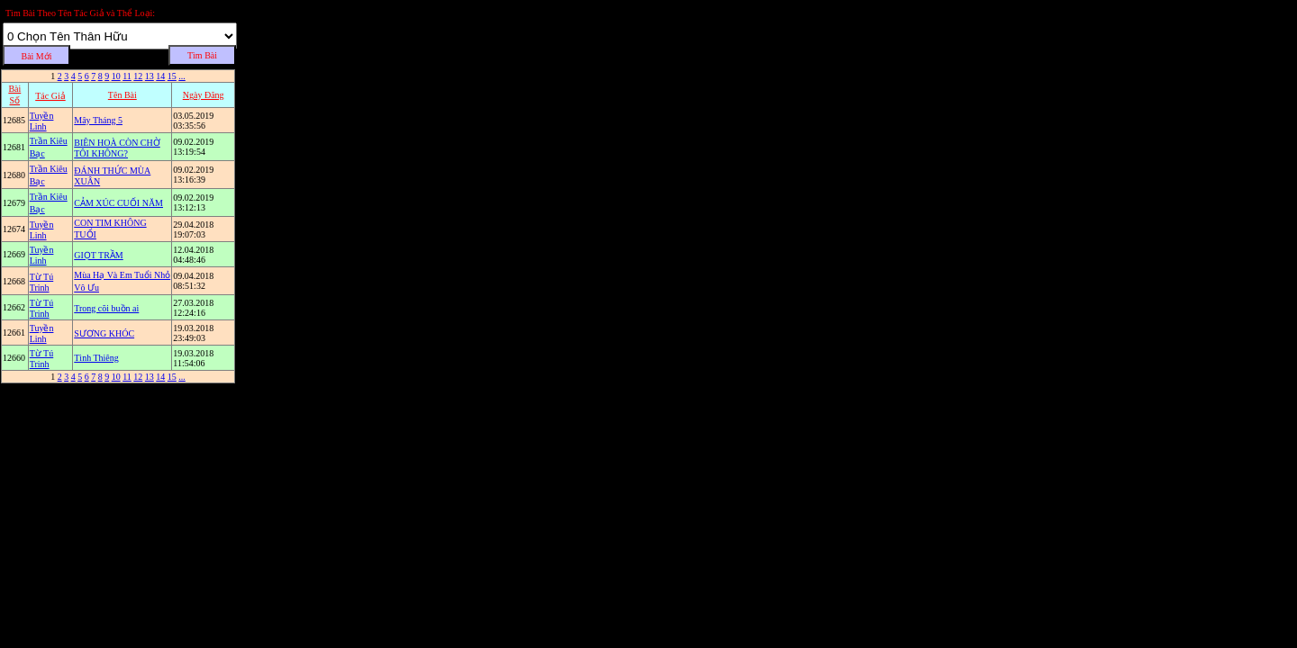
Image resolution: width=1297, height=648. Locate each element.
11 (127, 76)
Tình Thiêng (96, 358)
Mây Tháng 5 (98, 120)
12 (137, 76)
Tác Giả (50, 96)
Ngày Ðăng (203, 95)
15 (172, 76)
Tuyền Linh (42, 121)
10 (116, 76)
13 (149, 76)
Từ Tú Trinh (42, 282)
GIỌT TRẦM (98, 255)
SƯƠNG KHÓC (104, 333)
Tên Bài (122, 95)
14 (160, 76)
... (182, 76)
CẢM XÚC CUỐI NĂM (118, 203)
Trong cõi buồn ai (106, 308)
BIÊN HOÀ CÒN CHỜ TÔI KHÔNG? (117, 148)
